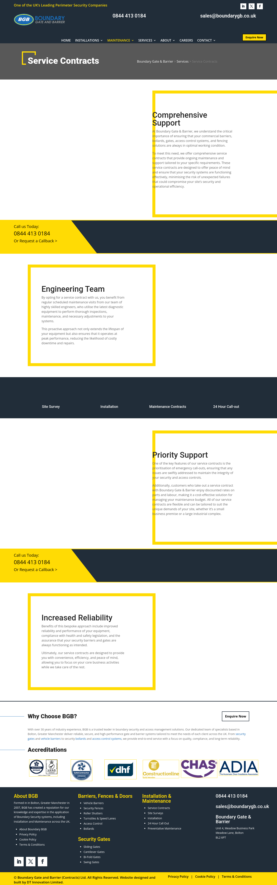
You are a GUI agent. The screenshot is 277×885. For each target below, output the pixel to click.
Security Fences (93, 805)
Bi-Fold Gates (91, 854)
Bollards (88, 826)
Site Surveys (155, 810)
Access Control (92, 821)
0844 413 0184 (129, 16)
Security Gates (94, 837)
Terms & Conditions (32, 842)
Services (145, 41)
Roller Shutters (92, 811)
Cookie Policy (27, 837)
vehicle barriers (51, 736)
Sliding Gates (91, 844)
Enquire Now (254, 37)
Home (66, 41)
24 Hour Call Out (158, 821)
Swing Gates (91, 859)
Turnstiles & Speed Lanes (99, 816)
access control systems (107, 736)
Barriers (86, 793)
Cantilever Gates (94, 849)
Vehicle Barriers (93, 800)
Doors (126, 793)
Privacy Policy (27, 832)
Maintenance (118, 41)
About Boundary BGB (33, 827)
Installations (87, 41)
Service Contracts (159, 805)
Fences (106, 793)
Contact (204, 41)
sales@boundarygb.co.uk (228, 16)
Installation (155, 815)
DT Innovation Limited (45, 879)
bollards (81, 736)
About (165, 41)
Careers (186, 41)
